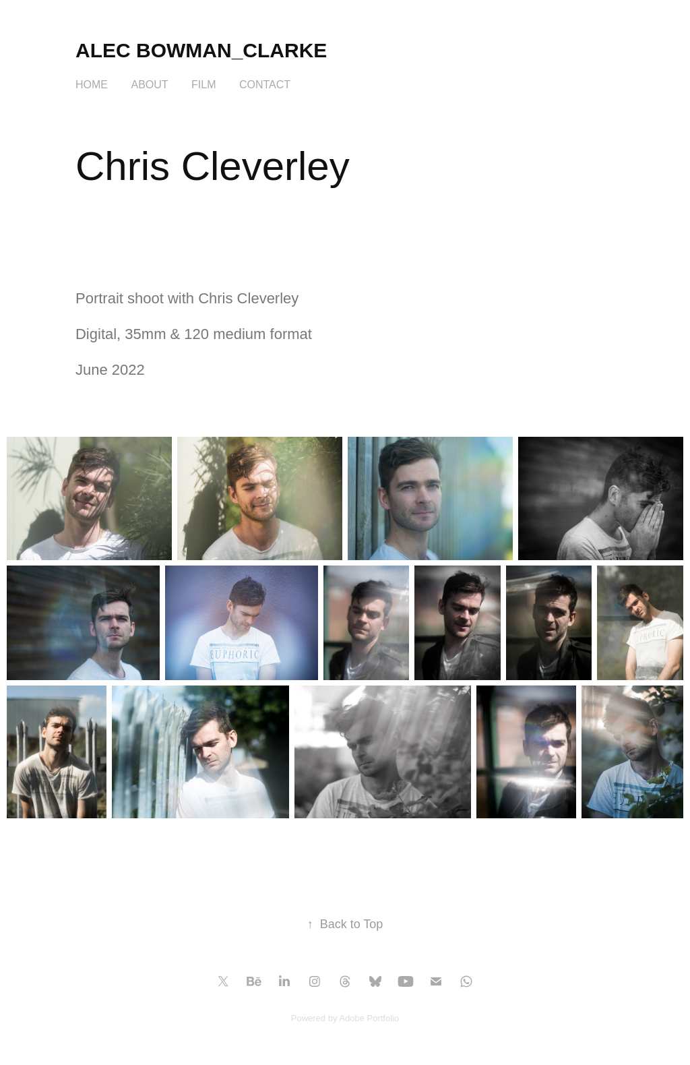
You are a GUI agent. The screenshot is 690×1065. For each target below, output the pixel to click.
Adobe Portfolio (369, 1018)
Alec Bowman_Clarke (201, 50)
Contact (264, 84)
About (149, 84)
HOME (91, 84)
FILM (203, 84)
